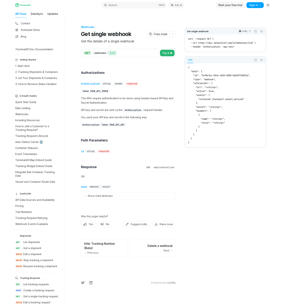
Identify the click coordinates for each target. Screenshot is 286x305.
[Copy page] (158, 34)
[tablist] (218, 60)
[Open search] (134, 5)
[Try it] (167, 53)
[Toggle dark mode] (268, 5)
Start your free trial (230, 5)
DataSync (37, 15)
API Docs (20, 15)
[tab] (190, 60)
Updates (52, 15)
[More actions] (173, 34)
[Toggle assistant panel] (177, 5)
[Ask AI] (261, 31)
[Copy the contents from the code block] (255, 31)
